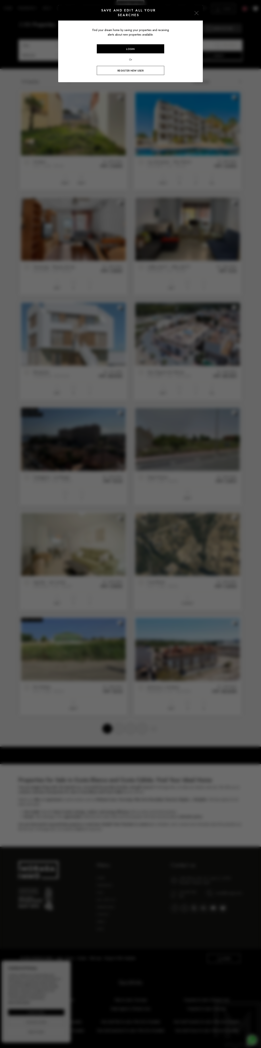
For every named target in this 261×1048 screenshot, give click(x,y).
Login (130, 49)
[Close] (196, 13)
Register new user (130, 70)
